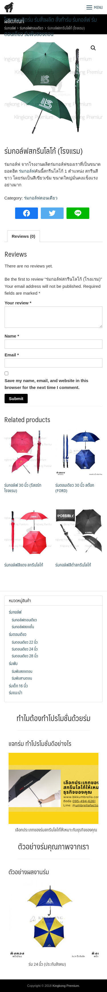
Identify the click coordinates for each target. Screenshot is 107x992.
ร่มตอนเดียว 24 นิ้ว (25, 648)
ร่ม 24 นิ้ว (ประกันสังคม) (47, 963)
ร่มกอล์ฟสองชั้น (23, 626)
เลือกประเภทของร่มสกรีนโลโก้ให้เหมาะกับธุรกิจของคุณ (56, 829)
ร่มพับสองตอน (22, 671)
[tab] (23, 236)
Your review (18, 302)
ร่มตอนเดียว (17, 634)
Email (12, 354)
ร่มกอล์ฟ (27, 171)
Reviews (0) (23, 236)
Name (12, 336)
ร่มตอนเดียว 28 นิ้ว (25, 655)
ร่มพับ (13, 663)
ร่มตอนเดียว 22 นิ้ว (25, 641)
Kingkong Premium (66, 985)
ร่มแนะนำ (15, 692)
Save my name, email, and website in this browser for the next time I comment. (46, 384)
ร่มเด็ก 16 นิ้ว (18, 685)
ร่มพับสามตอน (22, 677)
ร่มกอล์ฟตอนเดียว (40, 197)
